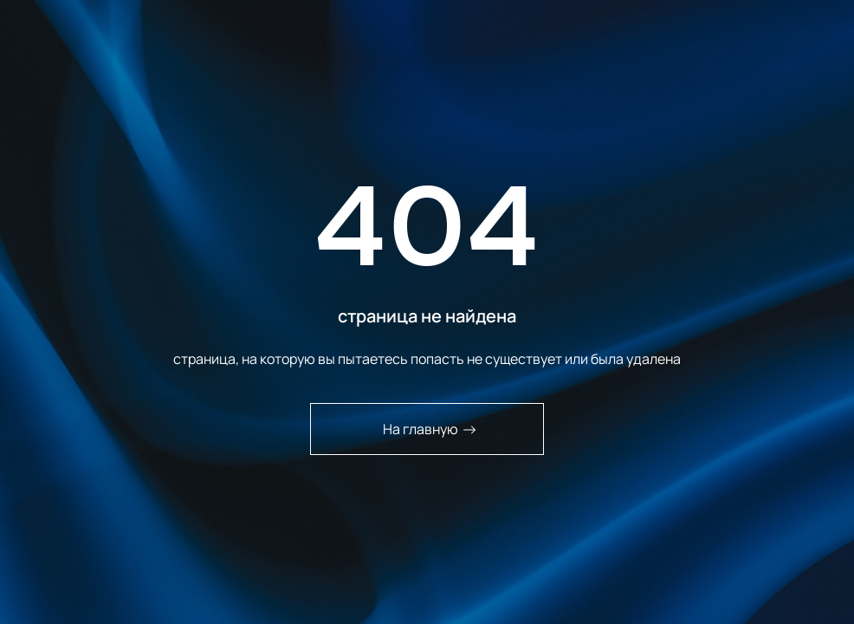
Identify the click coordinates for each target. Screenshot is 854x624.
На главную (429, 429)
